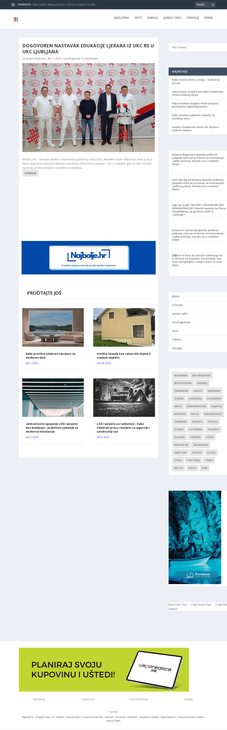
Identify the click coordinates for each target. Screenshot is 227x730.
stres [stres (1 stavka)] (178, 462)
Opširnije (30, 175)
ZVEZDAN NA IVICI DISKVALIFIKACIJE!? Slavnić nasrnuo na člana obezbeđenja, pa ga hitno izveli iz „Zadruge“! (198, 212)
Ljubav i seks (172, 20)
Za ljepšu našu (43, 719)
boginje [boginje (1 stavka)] (202, 385)
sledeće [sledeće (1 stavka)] (197, 454)
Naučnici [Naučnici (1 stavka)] (180, 416)
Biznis (208, 20)
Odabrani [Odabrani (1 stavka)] (180, 424)
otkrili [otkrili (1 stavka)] (179, 431)
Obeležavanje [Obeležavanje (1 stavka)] (213, 416)
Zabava (152, 20)
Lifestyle (177, 307)
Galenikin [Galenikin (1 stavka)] (214, 393)
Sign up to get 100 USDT (187, 207)
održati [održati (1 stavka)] (197, 424)
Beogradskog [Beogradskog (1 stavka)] (201, 377)
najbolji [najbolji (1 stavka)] (216, 408)
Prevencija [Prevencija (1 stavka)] (181, 447)
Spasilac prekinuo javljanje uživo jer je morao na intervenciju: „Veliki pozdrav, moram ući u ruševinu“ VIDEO (198, 161)
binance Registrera (183, 157)
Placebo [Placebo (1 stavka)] (179, 439)
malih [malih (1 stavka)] (178, 408)
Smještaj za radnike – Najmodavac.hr (158, 719)
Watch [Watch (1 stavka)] (178, 470)
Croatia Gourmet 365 (92, 719)
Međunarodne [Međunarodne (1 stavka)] (196, 408)
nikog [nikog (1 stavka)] (195, 416)
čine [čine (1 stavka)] (204, 470)
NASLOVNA (121, 20)
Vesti (138, 20)
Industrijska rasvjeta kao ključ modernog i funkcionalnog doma (198, 95)
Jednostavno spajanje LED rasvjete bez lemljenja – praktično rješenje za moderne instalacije (52, 430)
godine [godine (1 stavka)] (179, 400)
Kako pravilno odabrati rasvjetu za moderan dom (193, 119)
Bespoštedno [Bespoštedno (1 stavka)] (183, 385)
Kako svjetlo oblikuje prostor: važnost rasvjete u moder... (64, 4)
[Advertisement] (89, 210)
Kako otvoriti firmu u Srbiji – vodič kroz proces (196, 83)
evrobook (39, 61)
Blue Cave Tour (178, 607)
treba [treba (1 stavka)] (209, 462)
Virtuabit (109, 719)
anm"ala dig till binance (187, 182)
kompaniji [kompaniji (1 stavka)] (195, 400)
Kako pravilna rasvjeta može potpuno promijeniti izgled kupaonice (195, 107)
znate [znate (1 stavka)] (192, 470)
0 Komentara (90, 61)
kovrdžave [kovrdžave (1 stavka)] (214, 400)
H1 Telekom (58, 719)
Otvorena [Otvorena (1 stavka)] (195, 431)
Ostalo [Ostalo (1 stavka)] (213, 424)
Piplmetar (132, 719)
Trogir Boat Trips (200, 607)
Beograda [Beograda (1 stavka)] (180, 377)
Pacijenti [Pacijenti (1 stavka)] (213, 431)
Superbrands (72, 719)
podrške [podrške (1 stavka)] (195, 439)
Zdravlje (193, 20)
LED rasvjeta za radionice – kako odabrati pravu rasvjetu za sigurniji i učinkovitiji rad (123, 430)
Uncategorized (72, 61)
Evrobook (120, 719)
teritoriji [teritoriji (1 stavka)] (193, 462)
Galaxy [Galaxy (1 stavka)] (197, 393)
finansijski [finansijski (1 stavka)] (181, 393)
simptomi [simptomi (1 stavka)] (180, 454)
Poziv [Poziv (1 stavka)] (209, 439)
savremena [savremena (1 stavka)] (200, 447)
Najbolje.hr (27, 719)
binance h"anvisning (184, 232)
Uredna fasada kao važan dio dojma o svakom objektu (195, 131)
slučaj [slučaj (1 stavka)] (211, 454)
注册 (174, 258)
